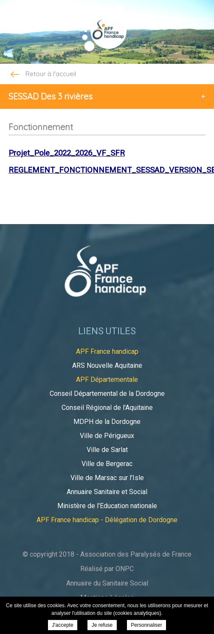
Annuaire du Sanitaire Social (107, 583)
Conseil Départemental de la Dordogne (107, 393)
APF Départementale (107, 379)
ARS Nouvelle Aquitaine (107, 365)
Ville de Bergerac (107, 464)
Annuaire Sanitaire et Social (107, 492)
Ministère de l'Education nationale (107, 506)
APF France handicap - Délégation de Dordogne (107, 520)
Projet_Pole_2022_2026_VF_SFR (66, 153)
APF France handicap (107, 351)
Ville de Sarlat (107, 450)
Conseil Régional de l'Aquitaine (107, 408)
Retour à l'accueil (42, 74)
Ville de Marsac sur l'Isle (107, 478)
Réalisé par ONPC (107, 569)
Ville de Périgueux (107, 436)
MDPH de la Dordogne (107, 422)
